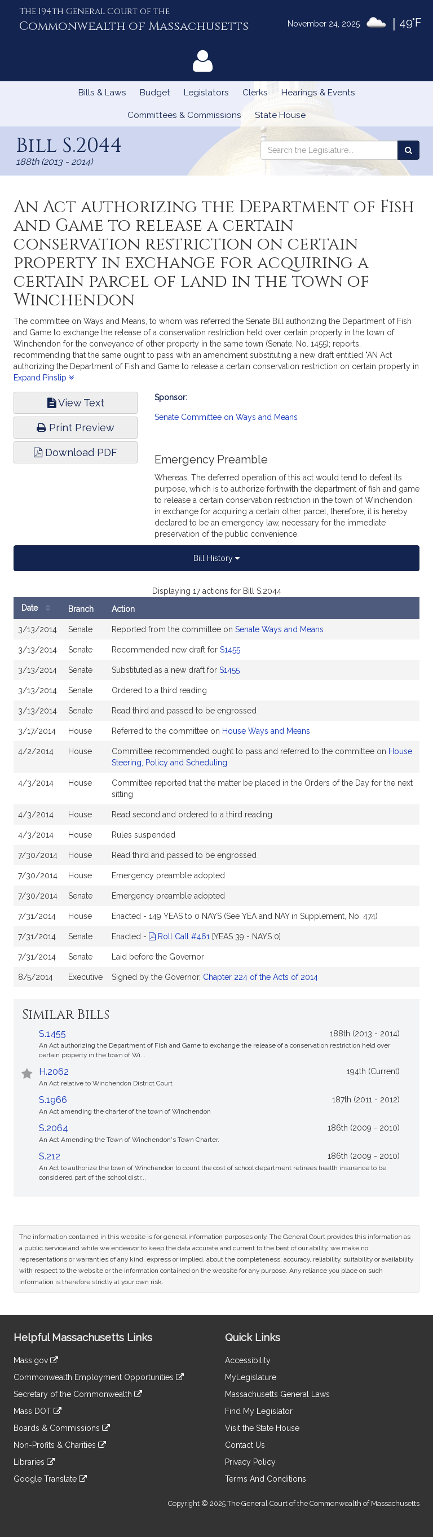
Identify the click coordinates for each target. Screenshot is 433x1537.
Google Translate (50, 1478)
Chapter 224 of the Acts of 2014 (260, 977)
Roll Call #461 (179, 936)
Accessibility (248, 1360)
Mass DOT (37, 1411)
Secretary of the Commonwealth (78, 1394)
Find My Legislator (259, 1411)
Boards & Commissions (62, 1428)
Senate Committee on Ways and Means (226, 417)
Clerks (255, 92)
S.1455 (52, 1033)
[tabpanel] (216, 792)
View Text (75, 403)
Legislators (206, 92)
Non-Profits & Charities (60, 1445)
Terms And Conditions (265, 1478)
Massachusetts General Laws (277, 1394)
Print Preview (75, 427)
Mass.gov (36, 1360)
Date (38, 608)
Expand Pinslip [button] (44, 377)
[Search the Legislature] (408, 150)
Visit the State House (262, 1428)
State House (280, 115)
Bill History (216, 558)
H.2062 (54, 1071)
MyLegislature (250, 1377)
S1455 (230, 649)
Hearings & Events (318, 92)
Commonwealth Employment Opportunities (99, 1377)
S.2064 (53, 1128)
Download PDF (75, 452)
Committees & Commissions (184, 115)
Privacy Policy (250, 1461)
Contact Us (245, 1445)
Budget (155, 92)
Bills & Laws (102, 92)
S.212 (49, 1156)
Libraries (34, 1461)
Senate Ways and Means (279, 629)
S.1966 (53, 1099)
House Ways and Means (266, 730)
